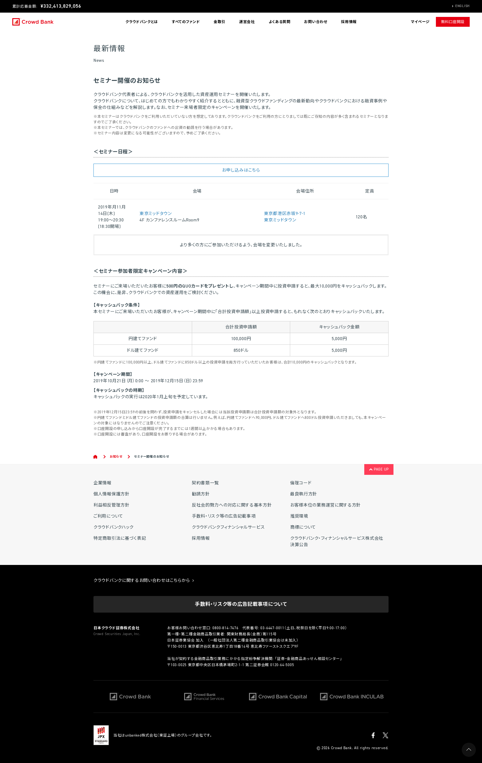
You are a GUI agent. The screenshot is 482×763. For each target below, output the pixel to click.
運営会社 (247, 21)
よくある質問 (279, 21)
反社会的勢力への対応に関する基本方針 (232, 505)
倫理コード (301, 483)
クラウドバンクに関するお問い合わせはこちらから (143, 580)
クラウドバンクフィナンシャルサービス (228, 527)
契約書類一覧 (205, 483)
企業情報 (102, 483)
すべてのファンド (186, 21)
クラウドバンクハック (113, 527)
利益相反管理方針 (111, 505)
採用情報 (349, 21)
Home (95, 457)
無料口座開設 (452, 21)
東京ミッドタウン (156, 214)
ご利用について (108, 516)
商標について (303, 527)
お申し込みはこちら (241, 170)
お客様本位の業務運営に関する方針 (325, 505)
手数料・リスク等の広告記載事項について (241, 604)
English (462, 6)
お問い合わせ (315, 21)
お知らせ (116, 457)
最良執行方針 (303, 494)
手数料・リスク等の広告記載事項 (224, 516)
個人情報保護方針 (111, 494)
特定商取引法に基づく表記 (119, 538)
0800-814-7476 (225, 628)
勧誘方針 (201, 494)
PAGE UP (379, 469)
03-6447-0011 (272, 628)
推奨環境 (299, 516)
